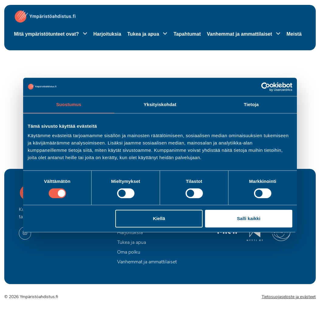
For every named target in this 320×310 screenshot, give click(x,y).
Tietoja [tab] (251, 104)
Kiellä (159, 218)
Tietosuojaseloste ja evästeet (289, 297)
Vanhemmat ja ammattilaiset (240, 34)
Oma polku (128, 252)
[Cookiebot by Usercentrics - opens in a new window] (265, 86)
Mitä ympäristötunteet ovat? (47, 34)
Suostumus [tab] (69, 104)
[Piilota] (83, 34)
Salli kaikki (248, 218)
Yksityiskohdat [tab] (160, 104)
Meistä (294, 34)
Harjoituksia (107, 34)
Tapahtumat (186, 34)
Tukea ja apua (143, 34)
